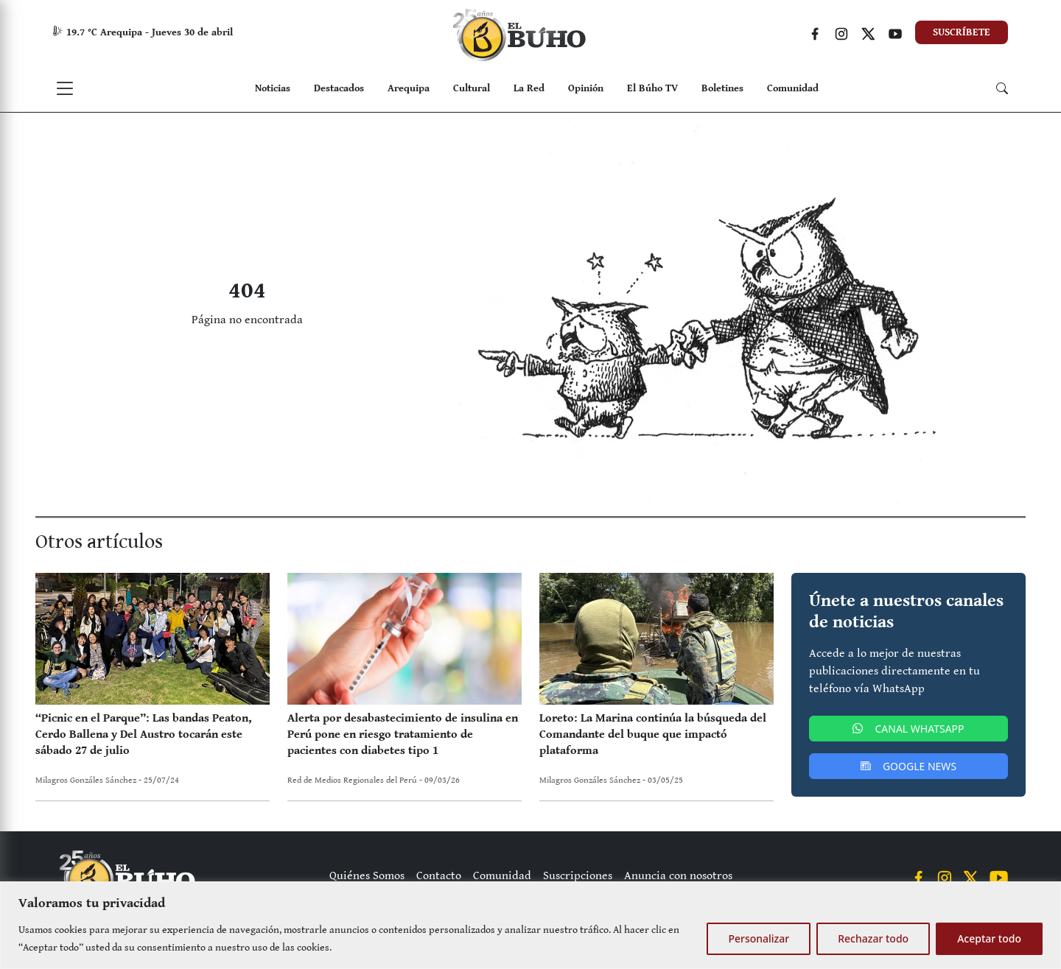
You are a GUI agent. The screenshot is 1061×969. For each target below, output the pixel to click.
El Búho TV (652, 88)
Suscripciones (577, 876)
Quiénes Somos (367, 876)
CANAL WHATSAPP (908, 728)
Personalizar (758, 938)
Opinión (585, 88)
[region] (530, 925)
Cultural (471, 88)
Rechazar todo (873, 938)
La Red (529, 88)
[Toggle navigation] (65, 88)
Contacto (438, 876)
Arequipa (409, 88)
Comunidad (793, 88)
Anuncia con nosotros (678, 876)
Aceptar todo (989, 938)
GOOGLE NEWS (908, 766)
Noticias (272, 88)
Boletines (722, 88)
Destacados (339, 88)
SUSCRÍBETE (961, 32)
